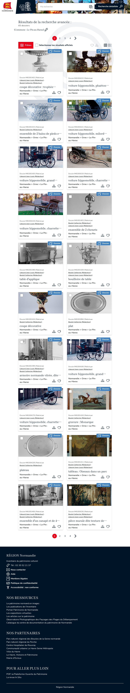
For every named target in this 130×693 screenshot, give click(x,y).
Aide (10, 574)
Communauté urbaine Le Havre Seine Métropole (29, 648)
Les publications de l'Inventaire (21, 606)
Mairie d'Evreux (13, 658)
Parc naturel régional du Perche (21, 642)
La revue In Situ (13, 677)
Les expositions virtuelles (18, 613)
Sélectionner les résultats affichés (54, 45)
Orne (36, 90)
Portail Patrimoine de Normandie (22, 609)
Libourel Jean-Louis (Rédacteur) (32, 80)
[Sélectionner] (21, 53)
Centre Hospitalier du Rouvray (21, 645)
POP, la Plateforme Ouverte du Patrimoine (26, 674)
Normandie (25, 90)
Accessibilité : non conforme (22, 587)
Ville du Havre (13, 651)
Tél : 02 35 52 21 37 (18, 565)
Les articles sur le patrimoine (20, 616)
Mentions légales (17, 578)
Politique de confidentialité (21, 583)
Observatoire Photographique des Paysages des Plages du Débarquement (42, 619)
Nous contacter (16, 569)
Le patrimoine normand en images (22, 603)
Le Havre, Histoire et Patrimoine (22, 654)
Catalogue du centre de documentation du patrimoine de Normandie (39, 622)
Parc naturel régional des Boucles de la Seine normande (33, 638)
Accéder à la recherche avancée (110, 6)
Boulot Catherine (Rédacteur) (31, 83)
